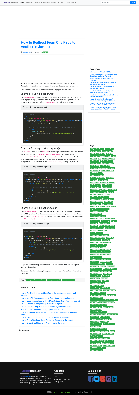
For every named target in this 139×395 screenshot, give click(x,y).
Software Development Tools (99, 304)
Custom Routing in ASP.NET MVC (100, 288)
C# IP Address (95, 254)
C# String (110, 192)
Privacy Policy (59, 382)
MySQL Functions (96, 163)
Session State (94, 266)
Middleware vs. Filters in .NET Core (101, 72)
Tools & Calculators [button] (67, 3)
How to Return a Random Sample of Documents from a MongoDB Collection (102, 100)
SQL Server (106, 158)
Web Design (104, 278)
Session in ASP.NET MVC (98, 264)
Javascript (45, 52)
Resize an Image (95, 221)
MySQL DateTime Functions (98, 192)
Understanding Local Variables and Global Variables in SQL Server (103, 83)
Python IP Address (106, 254)
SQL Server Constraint (97, 340)
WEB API (102, 266)
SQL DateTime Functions (103, 194)
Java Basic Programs (97, 297)
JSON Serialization (96, 269)
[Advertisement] (69, 23)
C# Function (94, 242)
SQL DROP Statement (97, 173)
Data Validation (110, 218)
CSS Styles (106, 281)
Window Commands (96, 324)
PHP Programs (95, 165)
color (48, 120)
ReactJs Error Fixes (107, 343)
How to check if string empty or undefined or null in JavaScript (45, 317)
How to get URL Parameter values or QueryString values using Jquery (48, 298)
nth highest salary (107, 151)
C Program (94, 180)
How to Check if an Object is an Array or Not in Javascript (43, 323)
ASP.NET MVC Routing (97, 285)
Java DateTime (113, 300)
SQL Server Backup (96, 345)
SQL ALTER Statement (107, 170)
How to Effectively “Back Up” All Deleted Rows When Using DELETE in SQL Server (103, 104)
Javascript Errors (112, 314)
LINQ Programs (95, 170)
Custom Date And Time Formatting (100, 249)
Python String (108, 201)
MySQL (113, 158)
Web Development (96, 281)
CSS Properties (95, 278)
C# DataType (106, 240)
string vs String (109, 149)
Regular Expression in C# (98, 283)
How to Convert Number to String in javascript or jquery (43, 309)
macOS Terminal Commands (99, 328)
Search (133, 2)
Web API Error (111, 266)
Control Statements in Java (106, 302)
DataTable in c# (106, 185)
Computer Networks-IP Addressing (100, 259)
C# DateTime (110, 177)
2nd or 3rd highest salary (98, 153)
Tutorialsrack (27, 52)
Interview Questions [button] (50, 3)
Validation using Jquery (97, 218)
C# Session (110, 264)
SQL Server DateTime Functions (100, 197)
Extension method (105, 156)
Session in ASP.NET (105, 261)
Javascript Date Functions (109, 189)
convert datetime (95, 151)
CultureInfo (103, 230)
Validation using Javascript (98, 216)
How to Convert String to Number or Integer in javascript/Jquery (46, 307)
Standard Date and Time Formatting (101, 252)
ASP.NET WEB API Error (109, 269)
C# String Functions (104, 242)
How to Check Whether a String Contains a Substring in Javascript (47, 320)
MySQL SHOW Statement (98, 177)
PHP (99, 158)
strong (71, 120)
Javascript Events (96, 276)
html (26, 116)
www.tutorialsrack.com (64, 392)
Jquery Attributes (96, 187)
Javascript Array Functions (98, 247)
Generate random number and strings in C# (103, 182)
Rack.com (25, 376)
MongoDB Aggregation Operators (100, 338)
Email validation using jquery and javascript (103, 168)
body (26, 118)
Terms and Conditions (62, 379)
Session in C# (94, 261)
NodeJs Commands (109, 324)
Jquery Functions (109, 199)
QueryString (94, 225)
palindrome (109, 153)
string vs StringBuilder (97, 149)
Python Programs (96, 204)
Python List (110, 237)
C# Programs (94, 156)
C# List (112, 331)
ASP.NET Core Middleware (98, 348)
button (32, 124)
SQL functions (95, 161)
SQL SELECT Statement (97, 175)
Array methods (95, 321)
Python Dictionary (96, 240)
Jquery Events (107, 273)
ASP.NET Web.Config (109, 290)
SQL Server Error (105, 316)
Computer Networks (96, 257)
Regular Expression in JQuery (99, 211)
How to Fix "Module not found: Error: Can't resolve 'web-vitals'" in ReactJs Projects (103, 108)
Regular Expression (96, 213)
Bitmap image (105, 221)
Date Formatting (110, 228)
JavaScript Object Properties (54, 280)
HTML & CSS (106, 276)
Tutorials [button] (28, 3)
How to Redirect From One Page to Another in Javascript (48, 44)
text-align (37, 118)
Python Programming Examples (99, 235)
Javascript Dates (95, 189)
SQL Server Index (95, 333)
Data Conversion (107, 187)
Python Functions (107, 204)
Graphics (113, 221)
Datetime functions (107, 163)
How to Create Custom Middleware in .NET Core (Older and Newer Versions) (103, 75)
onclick (37, 124)
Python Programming (97, 201)
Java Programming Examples (99, 300)
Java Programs (111, 295)
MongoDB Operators (96, 336)
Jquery (114, 156)
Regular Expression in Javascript (100, 209)
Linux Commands (95, 326)
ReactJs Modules (95, 343)
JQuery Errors (94, 316)
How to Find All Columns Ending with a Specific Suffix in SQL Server (102, 91)
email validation (105, 165)
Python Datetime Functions (106, 225)
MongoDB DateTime (107, 333)
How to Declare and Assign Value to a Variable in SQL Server (102, 87)
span (38, 120)
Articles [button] (38, 3)
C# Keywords (104, 321)
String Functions (110, 206)
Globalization (94, 230)
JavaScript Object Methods (68, 280)
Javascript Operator (96, 309)
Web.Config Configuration (98, 295)
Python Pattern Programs (98, 237)
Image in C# (94, 223)
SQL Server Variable (109, 345)
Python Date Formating (97, 228)
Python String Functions (97, 206)
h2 (27, 120)
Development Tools (96, 307)
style (30, 118)
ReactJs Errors (109, 340)
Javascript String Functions (98, 245)
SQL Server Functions (106, 161)
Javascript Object (42, 280)
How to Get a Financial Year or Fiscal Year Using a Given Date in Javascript (50, 301)
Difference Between (96, 273)
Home (22, 2)
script (32, 129)
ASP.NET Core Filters (96, 350)
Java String (94, 302)
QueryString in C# (104, 223)
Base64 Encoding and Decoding (99, 331)
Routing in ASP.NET (96, 290)
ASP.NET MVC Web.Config (98, 292)
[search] (115, 2)
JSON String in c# (96, 185)
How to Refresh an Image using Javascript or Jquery (41, 304)
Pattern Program (103, 180)
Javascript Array (106, 319)
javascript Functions (31, 280)
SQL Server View (95, 319)
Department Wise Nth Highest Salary (101, 271)
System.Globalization (97, 233)
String (92, 194)
